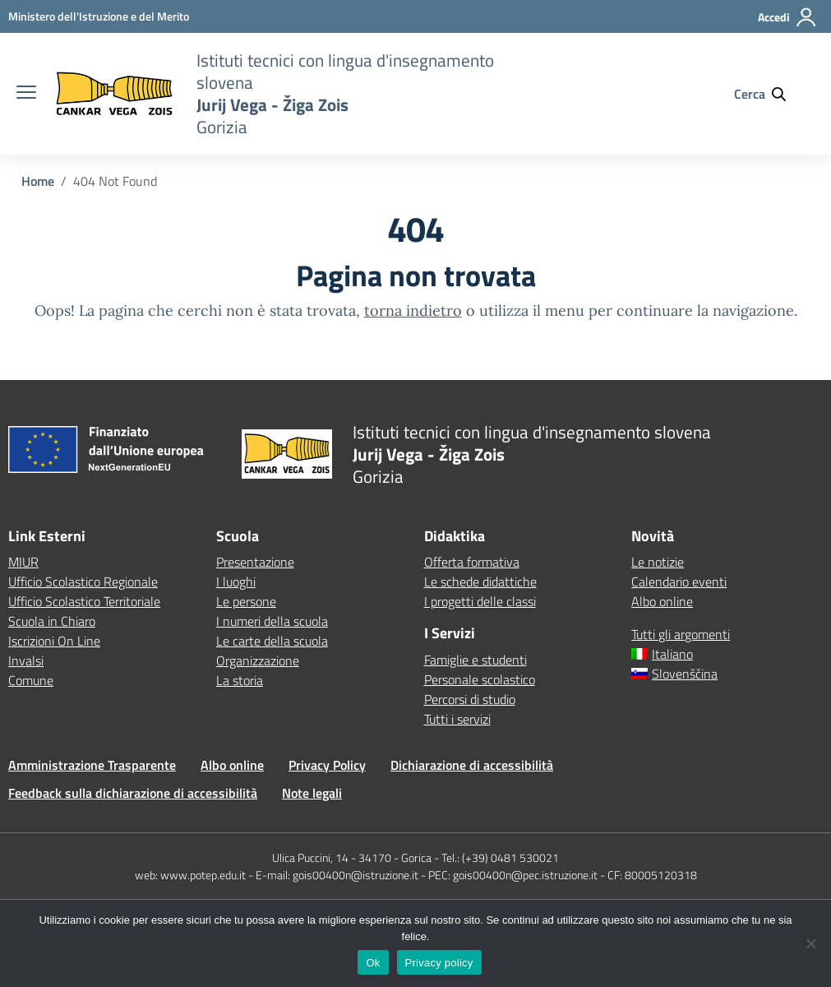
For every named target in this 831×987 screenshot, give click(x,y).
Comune (30, 680)
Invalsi (26, 660)
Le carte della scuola (272, 641)
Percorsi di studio (469, 699)
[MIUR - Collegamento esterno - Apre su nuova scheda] (98, 16)
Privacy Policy (327, 765)
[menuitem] (727, 654)
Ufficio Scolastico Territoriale (84, 601)
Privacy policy (439, 963)
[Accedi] (788, 24)
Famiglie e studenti (475, 660)
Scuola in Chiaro (51, 621)
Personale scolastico (479, 679)
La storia (239, 680)
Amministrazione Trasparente (92, 765)
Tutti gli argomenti (680, 634)
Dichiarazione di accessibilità (471, 765)
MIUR (23, 562)
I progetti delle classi (480, 601)
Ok (373, 963)
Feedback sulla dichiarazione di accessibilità (132, 793)
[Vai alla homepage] (114, 94)
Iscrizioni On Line (54, 641)
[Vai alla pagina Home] (37, 181)
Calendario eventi (679, 581)
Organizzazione (257, 660)
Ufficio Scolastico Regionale (83, 581)
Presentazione (255, 562)
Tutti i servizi (457, 719)
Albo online (662, 601)
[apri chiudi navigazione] (26, 94)
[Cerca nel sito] (767, 93)
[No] (810, 943)
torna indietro (413, 310)
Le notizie (657, 562)
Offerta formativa (471, 562)
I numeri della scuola (272, 621)
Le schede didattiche (480, 581)
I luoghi (236, 581)
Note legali (312, 793)
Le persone (246, 601)
